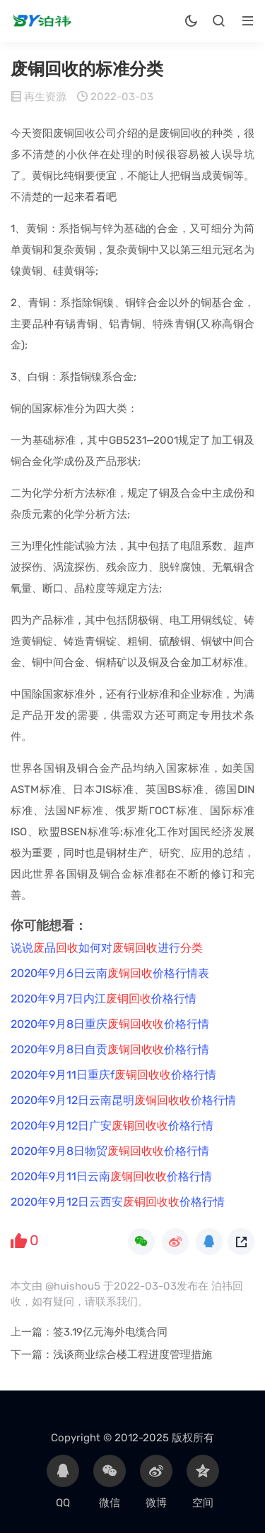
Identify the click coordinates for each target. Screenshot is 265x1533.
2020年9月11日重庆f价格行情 (113, 1074)
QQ (63, 1482)
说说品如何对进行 (107, 948)
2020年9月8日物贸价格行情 (110, 1151)
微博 (156, 1482)
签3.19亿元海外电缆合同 (110, 1332)
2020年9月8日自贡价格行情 (110, 1049)
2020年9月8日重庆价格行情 (110, 1024)
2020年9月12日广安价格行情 (112, 1125)
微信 (109, 1482)
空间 (203, 1482)
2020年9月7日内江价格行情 (103, 998)
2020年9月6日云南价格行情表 (110, 973)
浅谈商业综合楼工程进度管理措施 (132, 1354)
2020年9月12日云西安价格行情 (118, 1201)
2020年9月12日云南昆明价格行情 (123, 1100)
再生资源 (45, 96)
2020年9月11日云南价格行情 (111, 1176)
